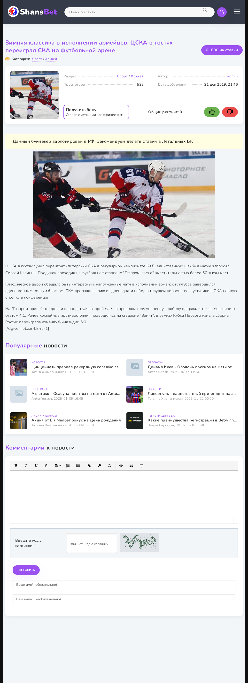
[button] (15, 465)
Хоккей (51, 59)
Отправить (26, 570)
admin (232, 76)
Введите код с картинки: (28, 543)
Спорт (37, 59)
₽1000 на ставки (222, 50)
